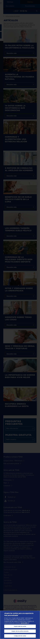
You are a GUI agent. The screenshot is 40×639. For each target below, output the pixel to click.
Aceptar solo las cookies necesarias (20, 631)
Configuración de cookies (20, 636)
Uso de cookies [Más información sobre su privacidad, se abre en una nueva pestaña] (25, 623)
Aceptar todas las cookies (20, 626)
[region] (20, 625)
